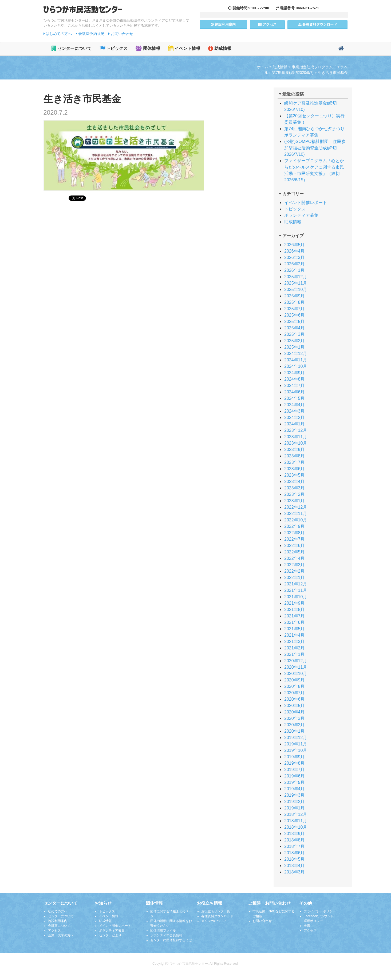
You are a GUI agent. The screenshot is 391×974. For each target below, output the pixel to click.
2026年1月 (294, 270)
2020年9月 (294, 680)
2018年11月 (295, 821)
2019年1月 (294, 808)
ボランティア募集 (301, 215)
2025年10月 (295, 289)
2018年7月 (294, 846)
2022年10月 (295, 520)
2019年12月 (295, 737)
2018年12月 (295, 814)
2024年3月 (294, 411)
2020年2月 (294, 724)
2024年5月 (294, 398)
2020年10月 (295, 673)
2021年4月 (294, 635)
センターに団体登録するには (171, 940)
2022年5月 (294, 552)
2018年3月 (294, 872)
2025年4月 (294, 328)
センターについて (72, 48)
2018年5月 (294, 859)
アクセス (267, 24)
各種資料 (317, 24)
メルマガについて (214, 921)
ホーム (262, 67)
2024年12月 (295, 353)
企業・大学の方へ (61, 935)
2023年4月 (294, 481)
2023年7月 (294, 462)
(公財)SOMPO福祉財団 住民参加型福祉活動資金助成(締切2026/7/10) (315, 148)
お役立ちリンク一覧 (215, 911)
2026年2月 (294, 264)
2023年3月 (294, 488)
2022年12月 (295, 507)
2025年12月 (295, 276)
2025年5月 (294, 321)
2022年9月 (294, 526)
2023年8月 (294, 456)
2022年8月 (294, 532)
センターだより (110, 935)
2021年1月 (294, 654)
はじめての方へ (58, 33)
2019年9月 (294, 757)
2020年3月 (294, 718)
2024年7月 (294, 385)
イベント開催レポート (305, 202)
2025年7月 (294, 308)
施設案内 (223, 24)
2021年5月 (294, 628)
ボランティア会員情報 (166, 935)
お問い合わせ (120, 33)
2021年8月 (294, 609)
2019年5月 (294, 782)
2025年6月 (294, 315)
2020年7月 (294, 692)
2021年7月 (294, 616)
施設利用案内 (57, 921)
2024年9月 (294, 372)
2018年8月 (294, 840)
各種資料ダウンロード (217, 916)
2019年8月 (294, 763)
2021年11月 (295, 590)
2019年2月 (294, 801)
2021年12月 (295, 584)
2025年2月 (294, 340)
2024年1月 (294, 424)
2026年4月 (294, 251)
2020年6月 (294, 699)
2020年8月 (294, 686)
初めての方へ (57, 911)
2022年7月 (294, 539)
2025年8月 (294, 302)
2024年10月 (295, 366)
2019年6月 (294, 776)
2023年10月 (295, 443)
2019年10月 (295, 750)
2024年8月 (294, 379)
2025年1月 (294, 347)
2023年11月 (295, 436)
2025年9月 (294, 296)
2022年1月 (294, 577)
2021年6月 (294, 622)
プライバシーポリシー (320, 911)
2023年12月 (295, 430)
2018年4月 (294, 865)
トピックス (114, 48)
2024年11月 (295, 360)
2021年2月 (294, 648)
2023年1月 (294, 500)
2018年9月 (294, 833)
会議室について (59, 926)
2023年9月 (294, 449)
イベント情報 (184, 48)
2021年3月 (294, 641)
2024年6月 (294, 392)
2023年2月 (294, 494)
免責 (307, 926)
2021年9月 (294, 603)
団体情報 (148, 48)
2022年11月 (295, 513)
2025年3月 (294, 334)
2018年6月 (294, 853)
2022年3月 (294, 564)
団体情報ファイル (163, 930)
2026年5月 (294, 244)
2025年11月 (295, 283)
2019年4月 (294, 789)
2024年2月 (294, 417)
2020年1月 (294, 731)
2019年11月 (295, 744)
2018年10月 (295, 827)
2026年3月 (294, 257)
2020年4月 (294, 712)
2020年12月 (295, 660)
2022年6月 (294, 545)
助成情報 (219, 48)
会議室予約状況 (90, 33)
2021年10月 (295, 596)
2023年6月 (294, 468)
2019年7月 (294, 769)
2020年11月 (295, 667)
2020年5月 (294, 705)
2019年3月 (294, 795)
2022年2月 (294, 571)
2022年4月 (294, 558)
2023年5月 (294, 475)
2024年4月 (294, 404)
